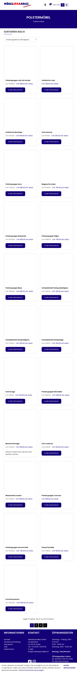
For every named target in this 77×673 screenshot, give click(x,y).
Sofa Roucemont (12, 599)
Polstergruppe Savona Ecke (17, 547)
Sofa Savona (47, 132)
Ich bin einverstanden (69, 666)
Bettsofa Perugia (12, 443)
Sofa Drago (10, 392)
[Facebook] (29, 661)
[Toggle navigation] (66, 5)
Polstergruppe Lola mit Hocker (18, 80)
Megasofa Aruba (48, 184)
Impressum (8, 644)
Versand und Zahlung (12, 642)
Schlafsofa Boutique (14, 132)
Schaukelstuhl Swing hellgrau (17, 340)
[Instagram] (34, 661)
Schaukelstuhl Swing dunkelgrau (55, 288)
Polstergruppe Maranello (52, 392)
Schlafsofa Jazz (48, 80)
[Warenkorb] (50, 4)
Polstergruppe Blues (14, 288)
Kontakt (7, 639)
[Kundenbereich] (45, 4)
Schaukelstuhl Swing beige (52, 340)
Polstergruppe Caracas (51, 495)
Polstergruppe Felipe (50, 236)
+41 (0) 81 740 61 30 (38, 647)
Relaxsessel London (14, 495)
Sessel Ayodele (48, 547)
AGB (5, 647)
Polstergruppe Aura (14, 184)
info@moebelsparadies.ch (38, 651)
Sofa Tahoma (47, 443)
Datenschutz (9, 649)
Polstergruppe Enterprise (16, 236)
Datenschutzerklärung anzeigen (31, 670)
